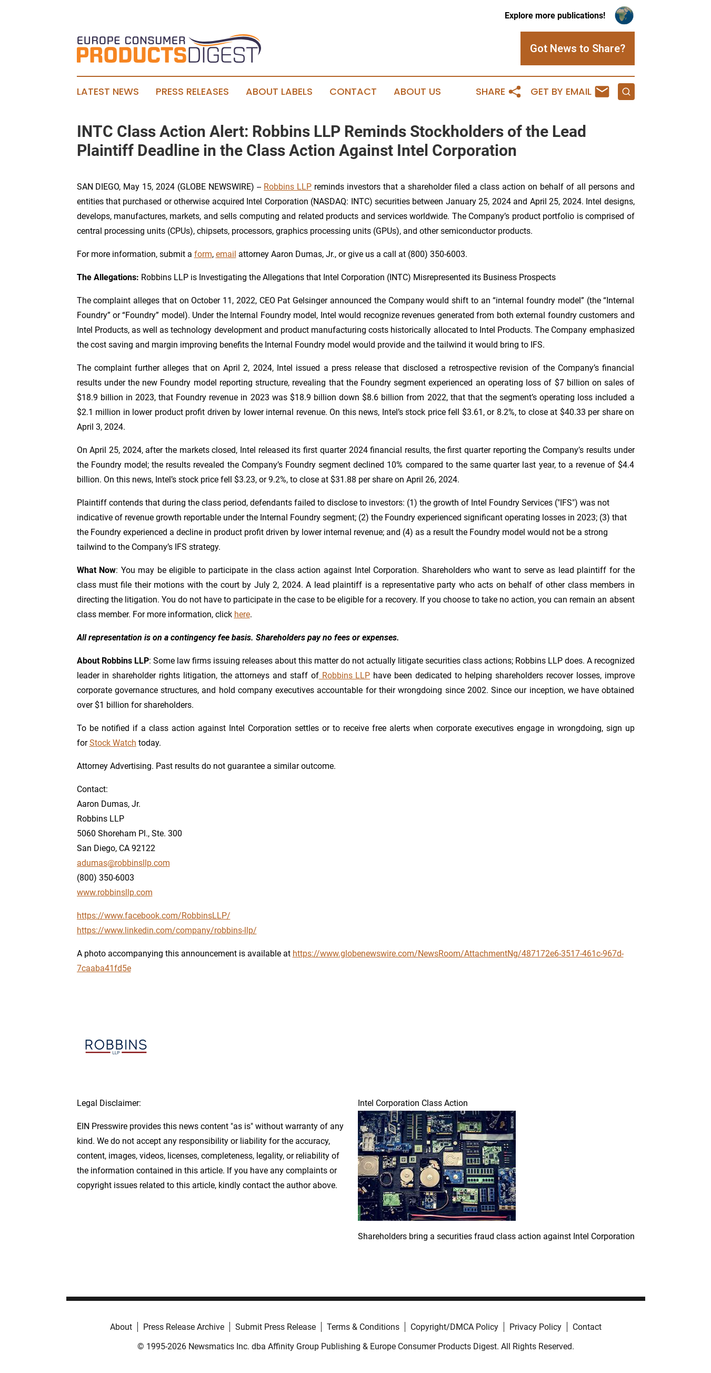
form (203, 254)
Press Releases (192, 91)
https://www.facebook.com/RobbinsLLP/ (154, 916)
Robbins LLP (288, 187)
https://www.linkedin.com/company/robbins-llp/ (167, 930)
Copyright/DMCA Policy (454, 1327)
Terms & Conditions (363, 1327)
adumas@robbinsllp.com (123, 863)
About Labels (279, 91)
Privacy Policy (535, 1327)
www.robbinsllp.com (115, 892)
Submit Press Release (275, 1327)
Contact (353, 91)
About (121, 1327)
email (226, 254)
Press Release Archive (183, 1327)
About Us (417, 91)
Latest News (108, 91)
